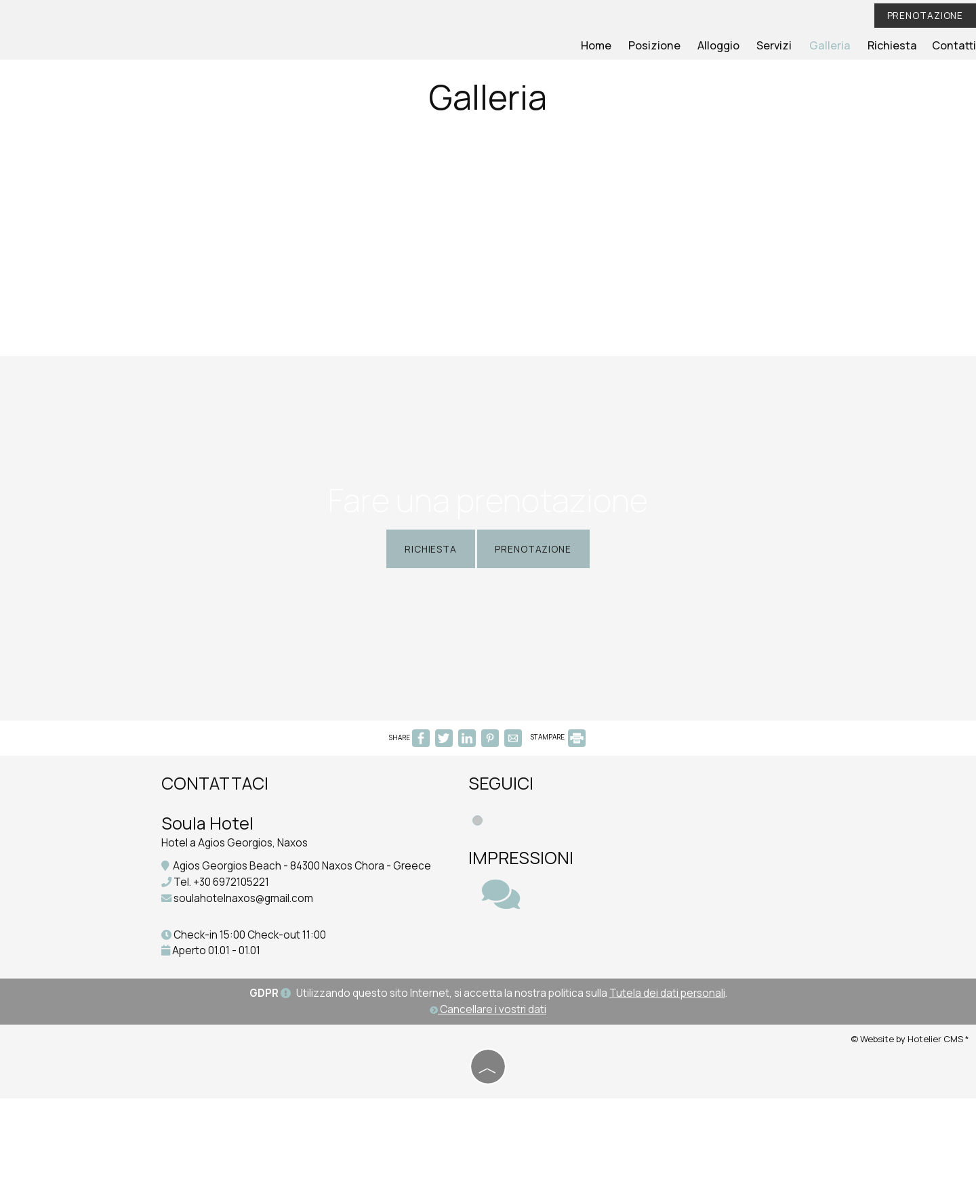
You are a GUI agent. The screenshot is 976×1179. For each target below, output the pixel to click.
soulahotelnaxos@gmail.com (247, 979)
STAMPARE (558, 801)
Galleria (836, 46)
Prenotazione (923, 15)
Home (611, 46)
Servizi (784, 46)
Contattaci (218, 847)
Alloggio (730, 46)
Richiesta (896, 46)
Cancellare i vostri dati (488, 1091)
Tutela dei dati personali (667, 1075)
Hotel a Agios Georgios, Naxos (238, 908)
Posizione (668, 46)
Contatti (954, 46)
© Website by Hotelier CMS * (910, 1120)
